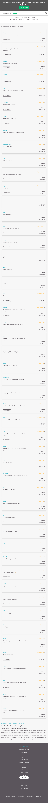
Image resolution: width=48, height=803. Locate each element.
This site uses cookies (31, 793)
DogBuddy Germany (8, 799)
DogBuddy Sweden (18, 799)
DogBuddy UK (4, 723)
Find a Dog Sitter (24, 746)
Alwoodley (15, 723)
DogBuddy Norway (28, 799)
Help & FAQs (24, 785)
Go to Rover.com (24, 7)
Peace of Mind (24, 788)
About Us (24, 767)
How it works (24, 752)
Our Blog (24, 775)
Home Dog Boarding (24, 762)
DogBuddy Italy (30, 796)
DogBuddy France (38, 796)
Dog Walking (24, 757)
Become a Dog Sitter (24, 749)
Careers (24, 770)
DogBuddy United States (10, 796)
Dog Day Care (21, 723)
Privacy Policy (24, 780)
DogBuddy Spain (21, 796)
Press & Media (24, 772)
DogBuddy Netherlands (39, 799)
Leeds (10, 723)
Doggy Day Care (24, 759)
